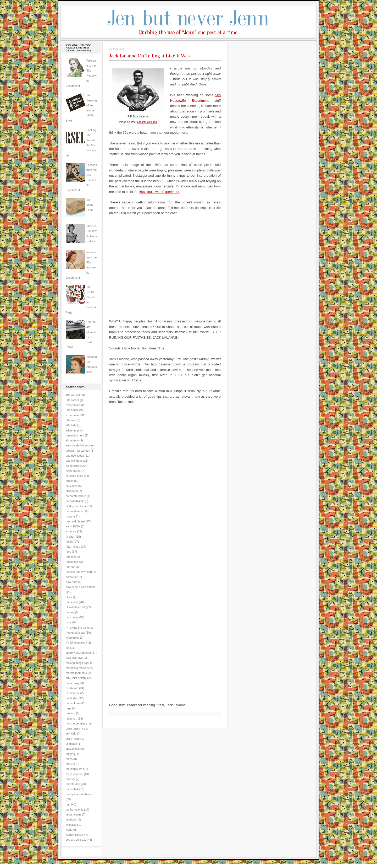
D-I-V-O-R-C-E (75, 501)
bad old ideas (74, 460)
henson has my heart (79, 571)
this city (70, 779)
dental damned (75, 511)
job (67, 647)
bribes (69, 480)
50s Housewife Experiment (159, 192)
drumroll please (75, 521)
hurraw (70, 612)
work (69, 829)
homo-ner (72, 577)
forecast (71, 556)
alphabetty (72, 440)
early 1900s (73, 526)
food (68, 551)
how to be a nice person (81, 586)
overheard (72, 688)
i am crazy (72, 617)
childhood (72, 491)
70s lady (71, 425)
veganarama (73, 814)
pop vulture (73, 703)
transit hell (72, 789)
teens (69, 758)
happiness (72, 561)
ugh (68, 804)
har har (70, 566)
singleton (71, 743)
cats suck (71, 486)
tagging (70, 753)
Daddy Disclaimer (77, 506)
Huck (69, 597)
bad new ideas (75, 455)
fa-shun (70, 536)
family (69, 541)
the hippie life (74, 768)
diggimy (70, 516)
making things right (77, 663)
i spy (68, 622)
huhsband (72, 602)
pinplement (72, 693)
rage (68, 708)
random (70, 713)
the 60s (70, 763)
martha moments (76, 672)
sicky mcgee (73, 738)
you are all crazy (76, 839)
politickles (72, 698)
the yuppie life (74, 774)
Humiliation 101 (75, 607)
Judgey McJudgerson (79, 652)
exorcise (71, 531)
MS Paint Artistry (76, 677)
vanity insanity (74, 809)
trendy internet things (79, 794)
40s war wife (73, 395)
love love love (74, 657)
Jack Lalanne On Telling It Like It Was (149, 55)
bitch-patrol (73, 470)
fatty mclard (73, 546)
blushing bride (74, 475)
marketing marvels (77, 667)
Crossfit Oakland (147, 122)
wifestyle (71, 824)
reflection (71, 718)
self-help (71, 733)
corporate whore (76, 496)
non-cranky (73, 683)
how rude (71, 582)
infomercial (72, 637)
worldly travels (75, 834)
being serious (74, 465)
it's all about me (75, 642)
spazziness (73, 748)
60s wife (71, 420)
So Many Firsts (89, 205)
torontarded (73, 784)
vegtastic (71, 819)
